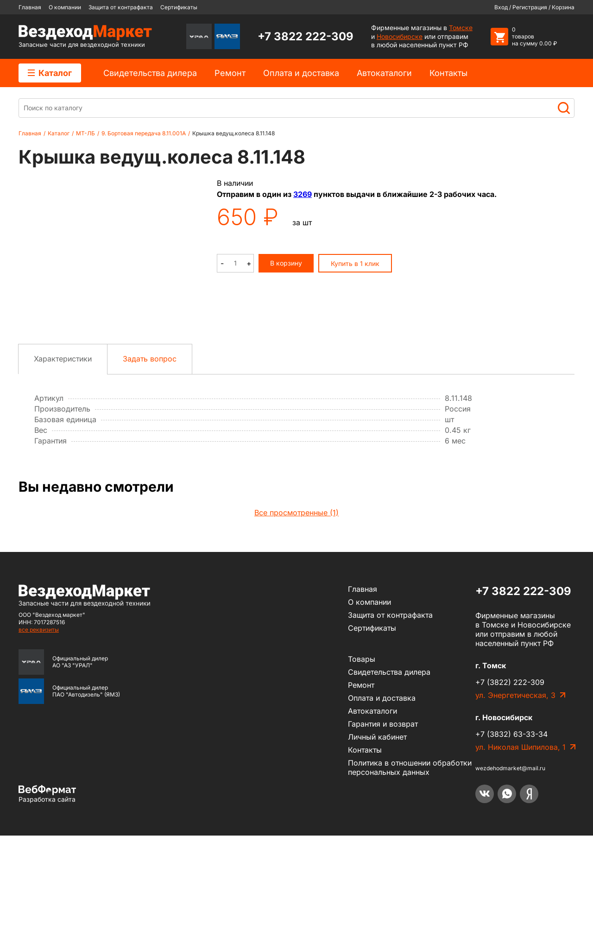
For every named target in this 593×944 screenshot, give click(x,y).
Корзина (563, 7)
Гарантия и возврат (383, 832)
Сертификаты (178, 7)
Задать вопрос (150, 467)
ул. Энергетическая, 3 (515, 803)
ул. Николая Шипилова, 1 (520, 855)
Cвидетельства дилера (150, 73)
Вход (501, 7)
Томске (461, 28)
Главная (30, 7)
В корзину (286, 263)
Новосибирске (400, 36)
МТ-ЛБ (85, 133)
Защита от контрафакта (120, 7)
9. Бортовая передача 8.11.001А (143, 133)
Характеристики (63, 467)
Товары (361, 767)
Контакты (448, 73)
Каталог (50, 73)
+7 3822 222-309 (305, 36)
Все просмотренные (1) (296, 621)
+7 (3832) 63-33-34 (511, 842)
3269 (302, 194)
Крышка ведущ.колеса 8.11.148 (233, 133)
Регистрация (529, 7)
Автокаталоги (384, 73)
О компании (65, 7)
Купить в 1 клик (355, 263)
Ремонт (230, 73)
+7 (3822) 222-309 (509, 790)
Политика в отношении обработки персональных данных (410, 876)
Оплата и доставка (301, 73)
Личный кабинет (377, 845)
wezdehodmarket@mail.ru (510, 876)
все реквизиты (39, 738)
